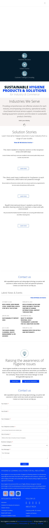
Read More (15, 381)
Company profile (30, 510)
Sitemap (40, 523)
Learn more (23, 168)
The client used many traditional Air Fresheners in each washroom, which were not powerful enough (23, 178)
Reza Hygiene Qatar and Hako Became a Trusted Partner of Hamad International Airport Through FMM (31, 308)
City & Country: (5, 434)
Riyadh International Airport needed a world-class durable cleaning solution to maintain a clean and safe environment (23, 207)
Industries (4, 502)
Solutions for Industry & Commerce (10, 505)
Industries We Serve (24, 60)
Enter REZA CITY (24, 267)
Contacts (38, 510)
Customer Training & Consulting (24, 77)
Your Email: (4, 411)
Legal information (11, 523)
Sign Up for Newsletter (30, 381)
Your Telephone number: (7, 426)
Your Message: (5, 449)
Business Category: (6, 441)
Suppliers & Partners (31, 513)
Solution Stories (24, 68)
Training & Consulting (6, 510)
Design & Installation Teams (8, 515)
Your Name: (4, 403)
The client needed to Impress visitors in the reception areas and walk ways (23, 151)
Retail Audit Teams (6, 513)
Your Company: (5, 419)
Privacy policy (23, 523)
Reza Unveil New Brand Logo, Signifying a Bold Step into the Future (11, 306)
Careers (28, 516)
